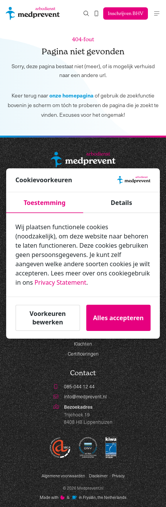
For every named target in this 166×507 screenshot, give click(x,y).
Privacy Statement (61, 282)
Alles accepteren (118, 317)
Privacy (118, 475)
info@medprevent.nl (85, 396)
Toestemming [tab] (44, 202)
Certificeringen (83, 354)
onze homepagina (71, 95)
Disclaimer (98, 475)
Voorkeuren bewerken (48, 317)
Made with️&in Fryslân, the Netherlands (83, 497)
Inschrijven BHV (125, 13)
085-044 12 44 (79, 386)
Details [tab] (121, 202)
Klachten (83, 344)
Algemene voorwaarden (63, 475)
